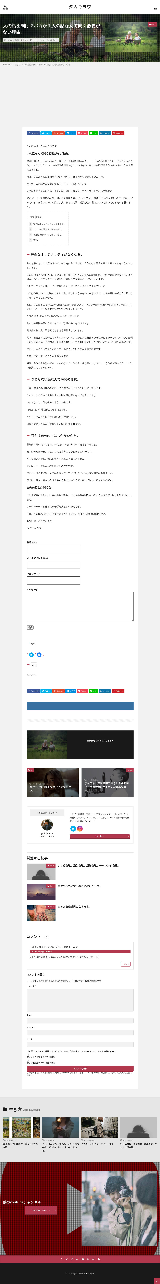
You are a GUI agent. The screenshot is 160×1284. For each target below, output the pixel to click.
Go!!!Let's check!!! (41, 1210)
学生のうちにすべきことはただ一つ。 (80, 885)
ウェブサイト (33, 573)
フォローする (100, 744)
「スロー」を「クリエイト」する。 (98, 1144)
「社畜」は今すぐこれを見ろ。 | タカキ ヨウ (53, 946)
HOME (8, 65)
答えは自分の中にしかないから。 (46, 234)
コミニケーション (39, 40)
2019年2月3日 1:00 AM (41, 951)
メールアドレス (37, 558)
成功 (54, 40)
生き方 (25, 40)
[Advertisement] (80, 96)
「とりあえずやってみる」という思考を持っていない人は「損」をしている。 (60, 1147)
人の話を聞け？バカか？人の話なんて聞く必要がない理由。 (48, 65)
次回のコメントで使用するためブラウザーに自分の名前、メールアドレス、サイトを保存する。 (72, 1051)
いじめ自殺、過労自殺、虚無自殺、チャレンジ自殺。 (89, 865)
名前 (32, 542)
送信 (30, 627)
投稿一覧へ (99, 836)
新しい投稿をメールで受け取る (41, 1062)
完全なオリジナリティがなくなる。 (47, 224)
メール (30, 1027)
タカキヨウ (80, 6)
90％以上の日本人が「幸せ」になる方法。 (20, 1146)
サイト (30, 1039)
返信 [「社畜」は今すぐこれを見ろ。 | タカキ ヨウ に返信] (125, 964)
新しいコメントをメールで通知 (41, 1056)
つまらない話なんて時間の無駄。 (46, 229)
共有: (33, 240)
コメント (31, 986)
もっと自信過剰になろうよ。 (74, 906)
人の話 (49, 40)
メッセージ (32, 589)
